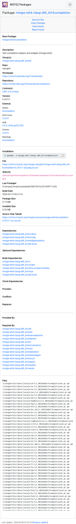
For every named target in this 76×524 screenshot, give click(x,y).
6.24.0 (5, 118)
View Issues (38, 26)
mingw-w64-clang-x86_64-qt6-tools (19, 274)
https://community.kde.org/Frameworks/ (22, 76)
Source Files (38, 20)
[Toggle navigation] (70, 5)
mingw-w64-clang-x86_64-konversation (21, 345)
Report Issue (38, 29)
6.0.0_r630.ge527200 (12, 125)
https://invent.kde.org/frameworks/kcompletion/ (26, 84)
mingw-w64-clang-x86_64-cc (16, 261)
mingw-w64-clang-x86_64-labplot (18, 362)
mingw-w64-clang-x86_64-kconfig (19, 237)
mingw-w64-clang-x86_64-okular (18, 368)
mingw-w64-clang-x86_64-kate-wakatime (22, 335)
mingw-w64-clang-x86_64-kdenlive (19, 338)
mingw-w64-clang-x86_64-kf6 (16, 61)
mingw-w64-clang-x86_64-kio (16, 342)
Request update (40, 522)
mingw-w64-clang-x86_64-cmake (18, 265)
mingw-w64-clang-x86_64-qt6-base (19, 244)
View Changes (38, 23)
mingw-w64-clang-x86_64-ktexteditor (20, 352)
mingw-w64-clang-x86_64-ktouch (18, 358)
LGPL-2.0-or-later (10, 91)
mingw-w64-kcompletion (14, 39)
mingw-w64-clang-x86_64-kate (17, 332)
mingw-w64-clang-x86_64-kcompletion (43, 12)
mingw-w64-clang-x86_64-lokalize (19, 365)
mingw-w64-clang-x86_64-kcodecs (19, 234)
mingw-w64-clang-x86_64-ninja (17, 271)
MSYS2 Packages (16, 4)
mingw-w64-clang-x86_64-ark (16, 329)
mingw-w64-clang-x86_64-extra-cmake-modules (25, 268)
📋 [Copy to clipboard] (62, 155)
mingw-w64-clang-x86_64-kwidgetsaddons (23, 240)
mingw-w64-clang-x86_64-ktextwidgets (21, 355)
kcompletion (8, 111)
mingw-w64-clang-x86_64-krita (17, 348)
